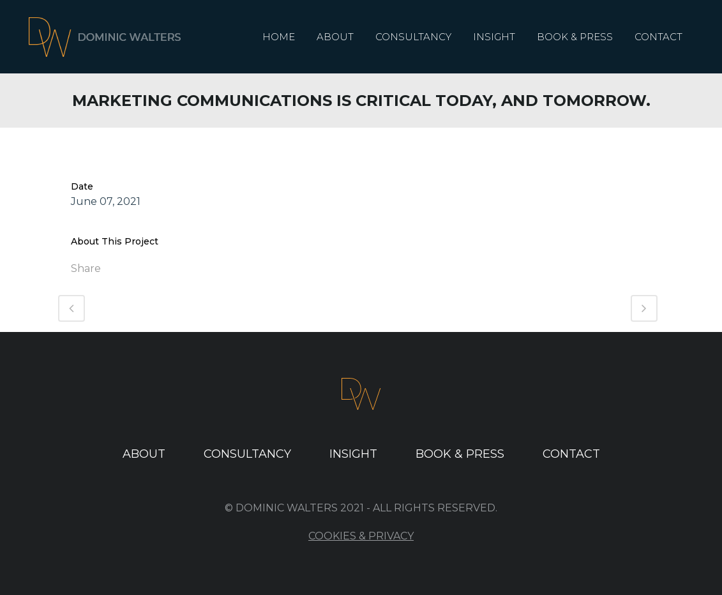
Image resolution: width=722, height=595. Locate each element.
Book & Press (460, 454)
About (144, 454)
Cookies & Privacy (361, 536)
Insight (353, 454)
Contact (571, 454)
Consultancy (247, 454)
